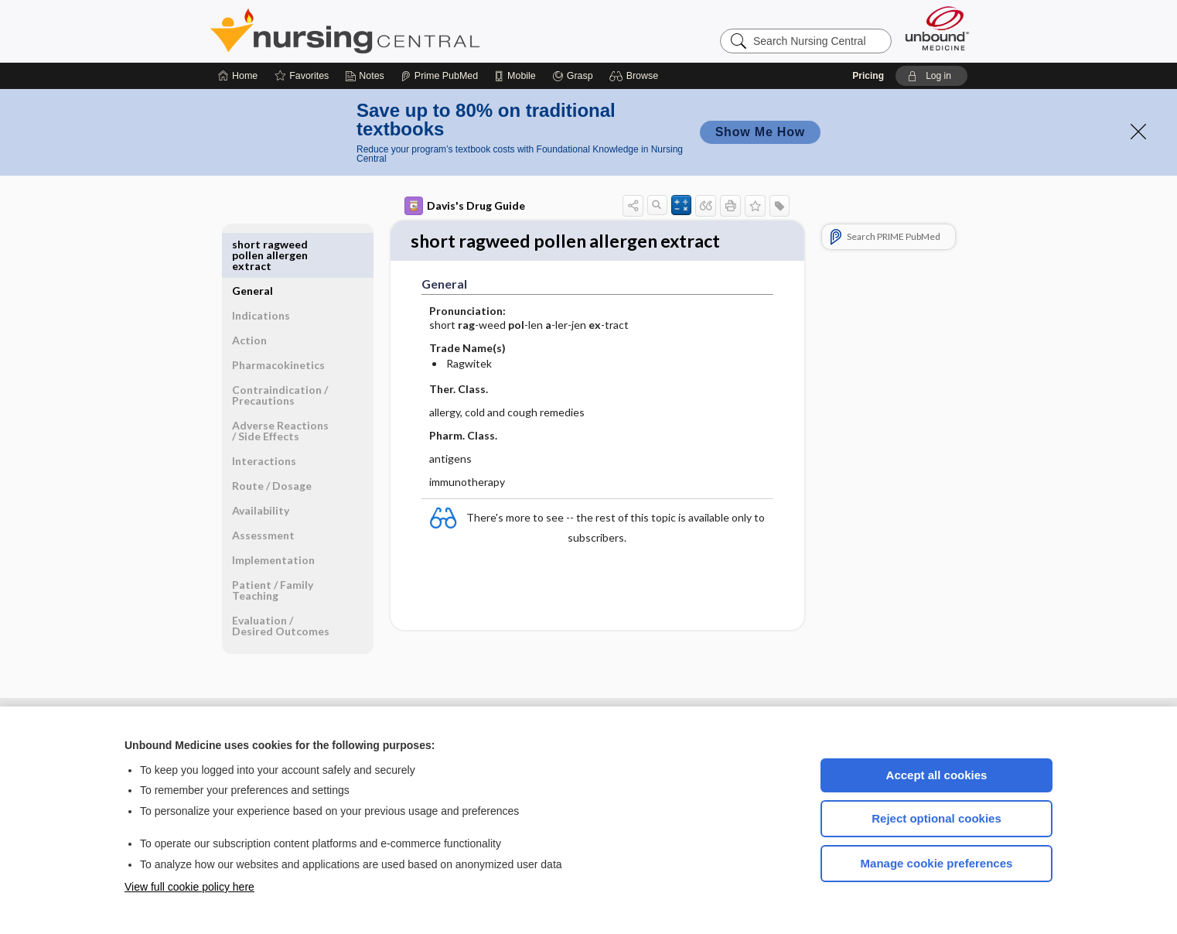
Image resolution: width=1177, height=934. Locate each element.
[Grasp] (572, 76)
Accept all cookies (937, 775)
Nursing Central (403, 31)
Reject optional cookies (936, 818)
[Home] (238, 76)
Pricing (868, 75)
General (252, 244)
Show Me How (760, 132)
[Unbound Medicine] (937, 28)
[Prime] (439, 76)
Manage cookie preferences (937, 863)
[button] (636, 76)
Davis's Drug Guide (464, 206)
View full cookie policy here (189, 887)
